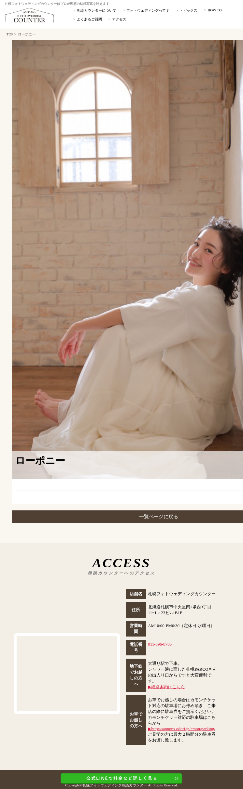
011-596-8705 (160, 644)
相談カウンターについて (96, 10)
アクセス (119, 19)
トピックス (188, 10)
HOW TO (214, 10)
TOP (10, 34)
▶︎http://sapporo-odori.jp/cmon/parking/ (181, 728)
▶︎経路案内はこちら (166, 686)
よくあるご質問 (89, 19)
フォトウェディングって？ (147, 10)
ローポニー (27, 34)
